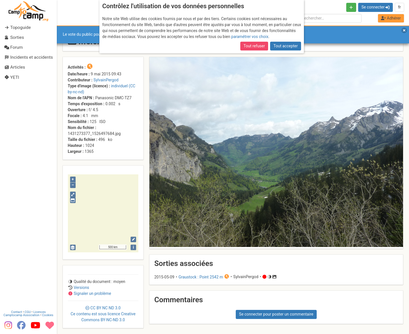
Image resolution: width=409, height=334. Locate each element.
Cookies (47, 315)
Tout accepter (286, 46)
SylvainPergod (105, 80)
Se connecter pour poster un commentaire (276, 314)
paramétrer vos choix (249, 36)
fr (399, 7)
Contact (16, 312)
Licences (40, 312)
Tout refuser (254, 46)
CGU (28, 312)
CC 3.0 (103, 314)
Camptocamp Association (21, 315)
